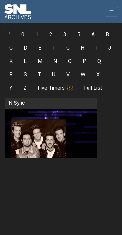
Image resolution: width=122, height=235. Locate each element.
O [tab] (70, 61)
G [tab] (68, 48)
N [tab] (55, 61)
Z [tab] (25, 88)
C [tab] (11, 48)
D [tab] (25, 48)
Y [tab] (10, 88)
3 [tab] (64, 35)
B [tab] (107, 35)
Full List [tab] (93, 88)
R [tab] (11, 75)
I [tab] (96, 48)
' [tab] (9, 35)
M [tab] (40, 61)
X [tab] (98, 75)
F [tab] (53, 48)
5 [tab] (78, 35)
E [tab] (39, 48)
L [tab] (25, 61)
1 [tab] (36, 35)
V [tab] (68, 75)
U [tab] (53, 75)
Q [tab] (99, 61)
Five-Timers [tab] (55, 88)
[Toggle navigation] (111, 12)
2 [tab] (50, 35)
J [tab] (109, 48)
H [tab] (82, 48)
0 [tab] (22, 35)
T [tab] (39, 75)
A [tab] (93, 35)
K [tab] (11, 61)
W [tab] (83, 75)
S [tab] (25, 75)
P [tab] (84, 61)
